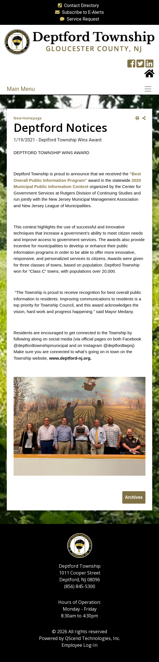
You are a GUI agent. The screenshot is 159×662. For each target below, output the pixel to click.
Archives (134, 497)
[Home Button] (149, 75)
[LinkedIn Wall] (149, 65)
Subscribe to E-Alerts (78, 12)
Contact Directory (77, 5)
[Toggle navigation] (149, 89)
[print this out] (136, 118)
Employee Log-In (79, 645)
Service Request (78, 19)
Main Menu (21, 89)
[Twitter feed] (140, 65)
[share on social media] (142, 118)
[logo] (79, 41)
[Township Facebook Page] (131, 65)
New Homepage (28, 118)
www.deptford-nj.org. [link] (70, 358)
